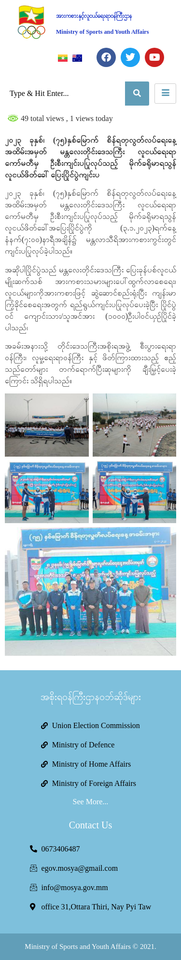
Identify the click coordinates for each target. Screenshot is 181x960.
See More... (91, 802)
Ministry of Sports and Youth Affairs (102, 31)
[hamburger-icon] (165, 93)
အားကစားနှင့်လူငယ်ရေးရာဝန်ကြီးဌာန (94, 16)
